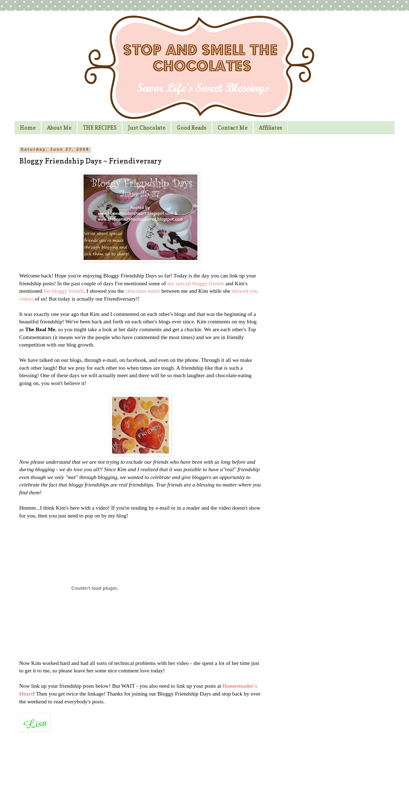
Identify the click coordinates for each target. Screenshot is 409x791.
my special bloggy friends (196, 283)
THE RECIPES (100, 127)
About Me (59, 127)
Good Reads (191, 127)
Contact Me (233, 127)
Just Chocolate (146, 127)
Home (28, 127)
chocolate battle (143, 291)
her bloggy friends (64, 291)
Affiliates (270, 127)
